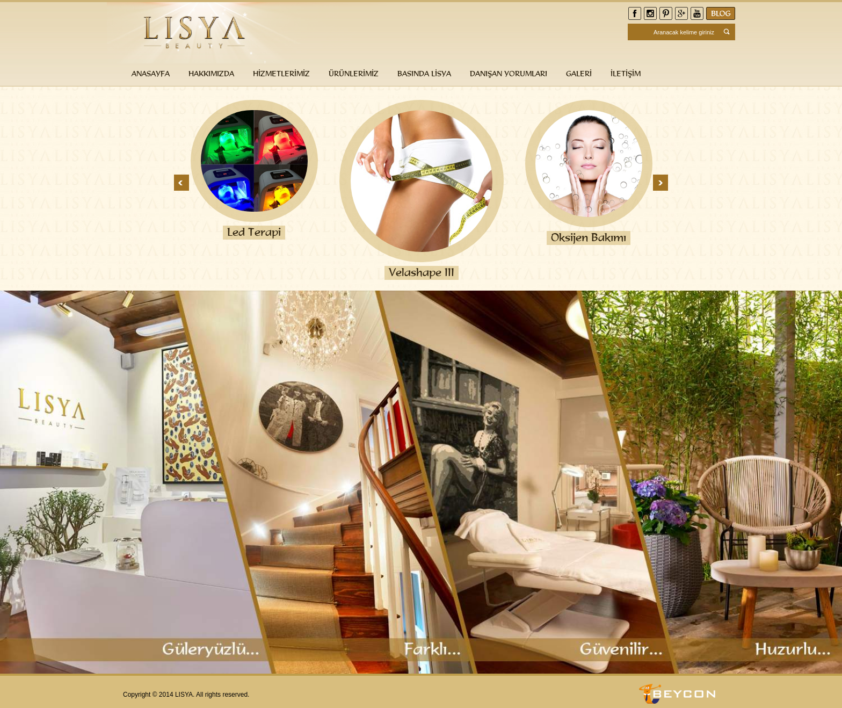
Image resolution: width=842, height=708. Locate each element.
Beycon (679, 694)
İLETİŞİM (626, 73)
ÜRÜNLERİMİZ (354, 73)
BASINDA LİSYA (424, 73)
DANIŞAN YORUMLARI (508, 73)
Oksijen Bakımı (588, 237)
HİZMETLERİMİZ (281, 73)
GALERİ (579, 73)
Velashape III (421, 272)
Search (727, 32)
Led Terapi (254, 232)
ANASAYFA (151, 73)
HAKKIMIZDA (211, 73)
